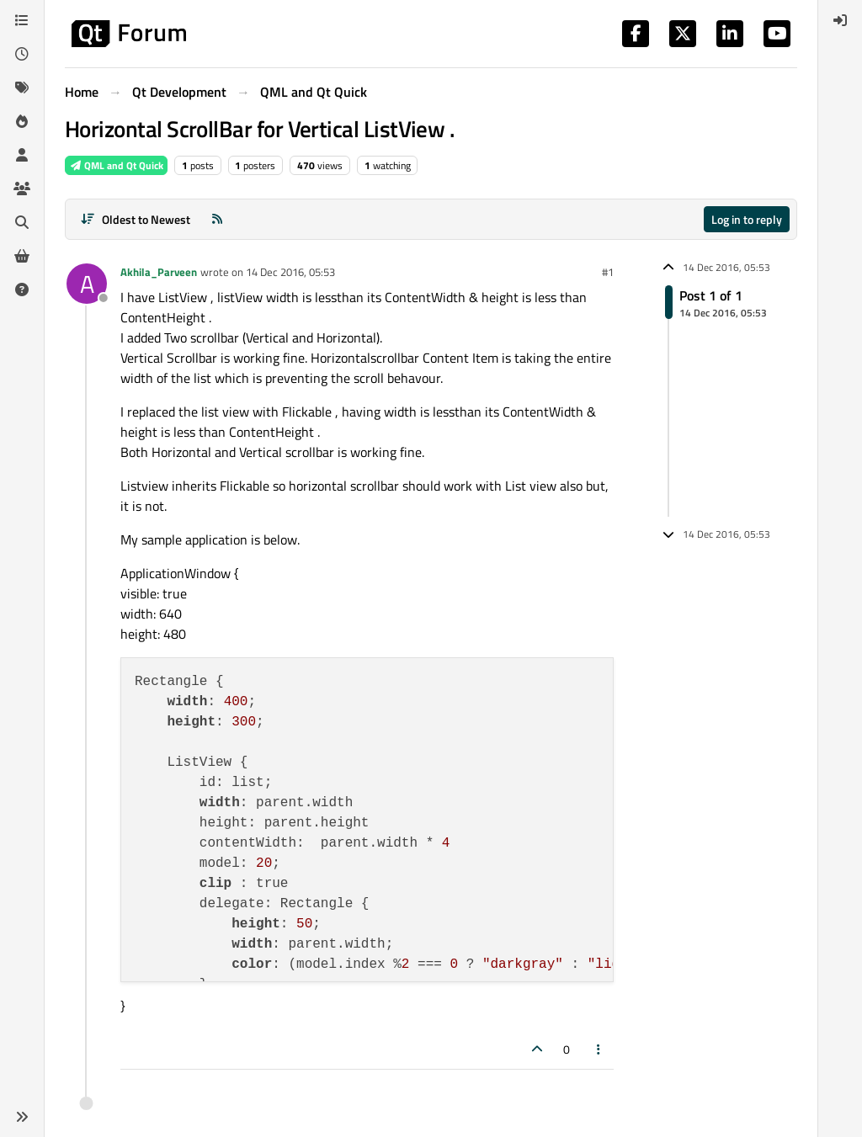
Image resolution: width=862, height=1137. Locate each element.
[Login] (840, 20)
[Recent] (22, 53)
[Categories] (22, 20)
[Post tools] (599, 1049)
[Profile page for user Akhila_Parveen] (87, 283)
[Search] (22, 222)
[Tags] (22, 87)
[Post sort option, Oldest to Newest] (135, 219)
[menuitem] (840, 20)
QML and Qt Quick (116, 165)
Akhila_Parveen (158, 271)
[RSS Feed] (217, 219)
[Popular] (22, 121)
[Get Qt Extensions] (22, 255)
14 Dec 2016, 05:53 (290, 271)
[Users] (22, 154)
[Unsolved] (22, 289)
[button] (22, 1116)
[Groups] (22, 188)
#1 (608, 271)
